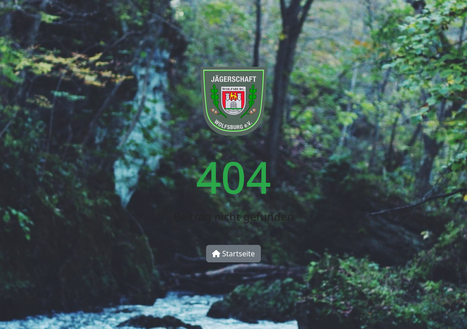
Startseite (233, 254)
